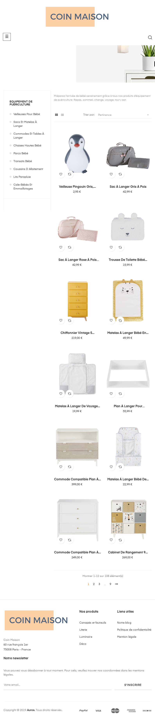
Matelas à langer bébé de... (128, 479)
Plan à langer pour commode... (128, 406)
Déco (83, 644)
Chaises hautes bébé (27, 145)
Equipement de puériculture (21, 103)
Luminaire (85, 637)
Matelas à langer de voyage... (77, 406)
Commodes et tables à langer (28, 135)
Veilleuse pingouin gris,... (77, 187)
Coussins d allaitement (28, 169)
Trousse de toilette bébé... (128, 260)
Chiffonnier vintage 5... (77, 333)
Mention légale (126, 637)
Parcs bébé (20, 153)
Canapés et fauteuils (92, 622)
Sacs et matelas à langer (25, 124)
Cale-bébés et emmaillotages (23, 186)
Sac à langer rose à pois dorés (77, 260)
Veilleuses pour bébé (26, 114)
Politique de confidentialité (134, 629)
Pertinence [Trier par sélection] (124, 115)
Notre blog (124, 622)
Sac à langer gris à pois (128, 187)
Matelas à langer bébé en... (128, 333)
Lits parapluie (22, 177)
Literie (83, 629)
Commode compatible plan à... (77, 479)
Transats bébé (22, 161)
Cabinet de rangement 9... (128, 552)
